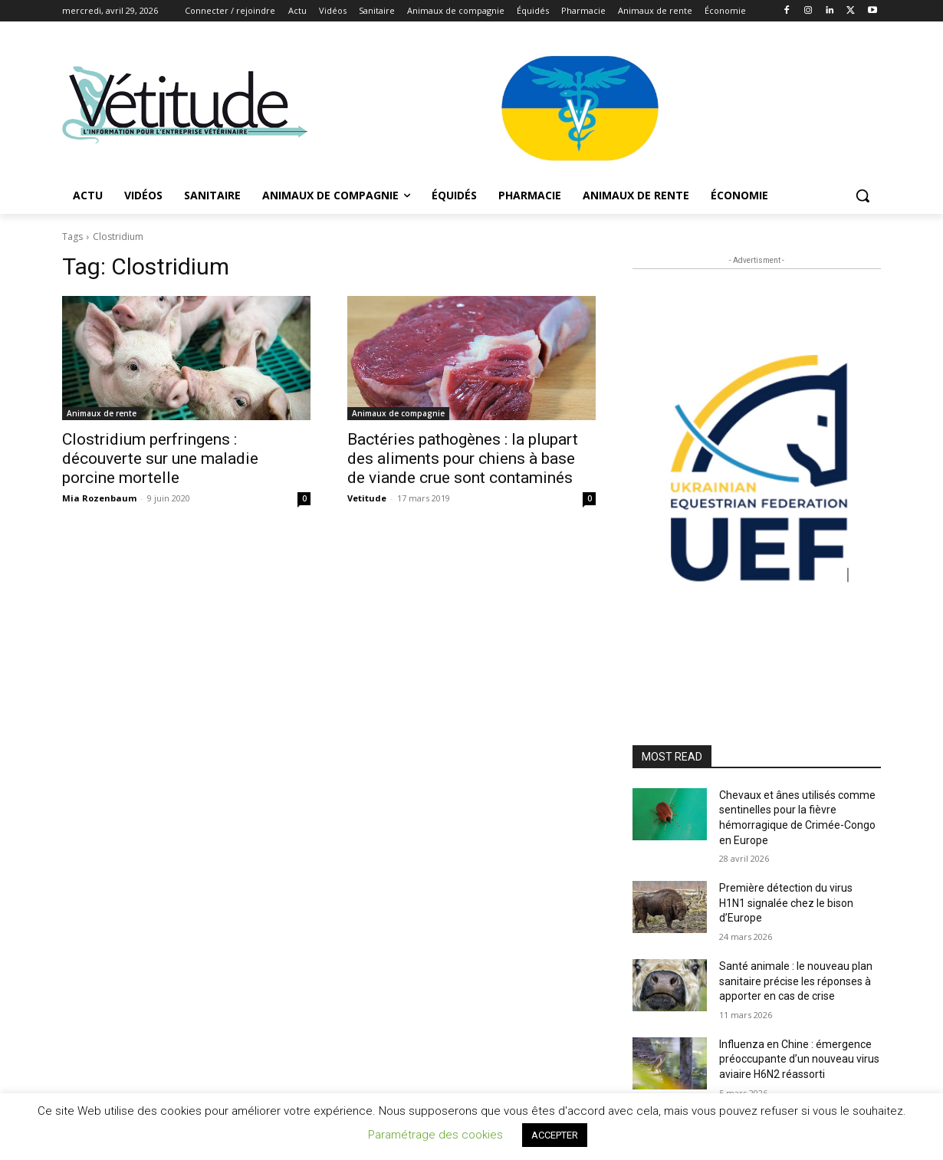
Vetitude (366, 498)
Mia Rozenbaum (99, 498)
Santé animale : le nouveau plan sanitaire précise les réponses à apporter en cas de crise (795, 981)
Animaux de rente (101, 413)
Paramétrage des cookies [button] (435, 1135)
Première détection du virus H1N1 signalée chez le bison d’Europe (786, 903)
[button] (862, 195)
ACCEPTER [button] (554, 1135)
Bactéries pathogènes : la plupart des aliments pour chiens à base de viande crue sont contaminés (462, 458)
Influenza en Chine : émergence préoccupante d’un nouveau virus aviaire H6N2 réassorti (799, 1059)
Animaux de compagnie (398, 413)
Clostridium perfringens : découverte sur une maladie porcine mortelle (160, 458)
